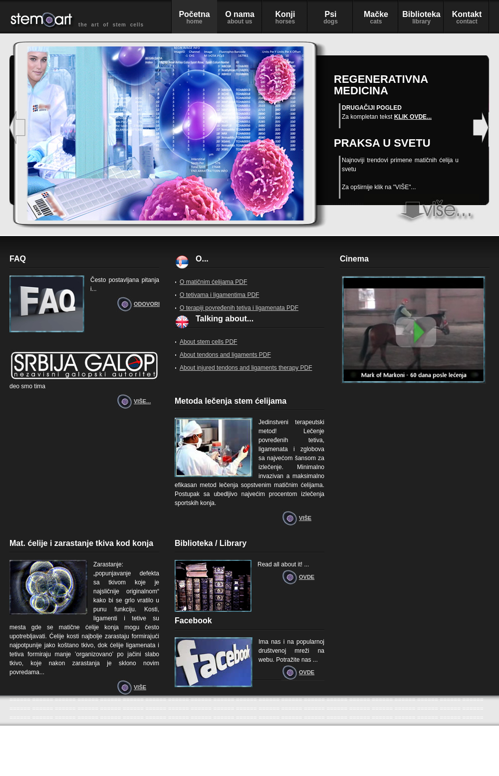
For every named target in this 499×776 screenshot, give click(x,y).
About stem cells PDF (208, 341)
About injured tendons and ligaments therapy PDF (246, 367)
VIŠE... (142, 401)
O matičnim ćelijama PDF (213, 281)
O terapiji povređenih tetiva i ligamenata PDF (239, 307)
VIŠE (305, 518)
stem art (421, 209)
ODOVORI (146, 304)
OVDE (306, 577)
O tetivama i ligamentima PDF (219, 294)
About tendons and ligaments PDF (225, 354)
